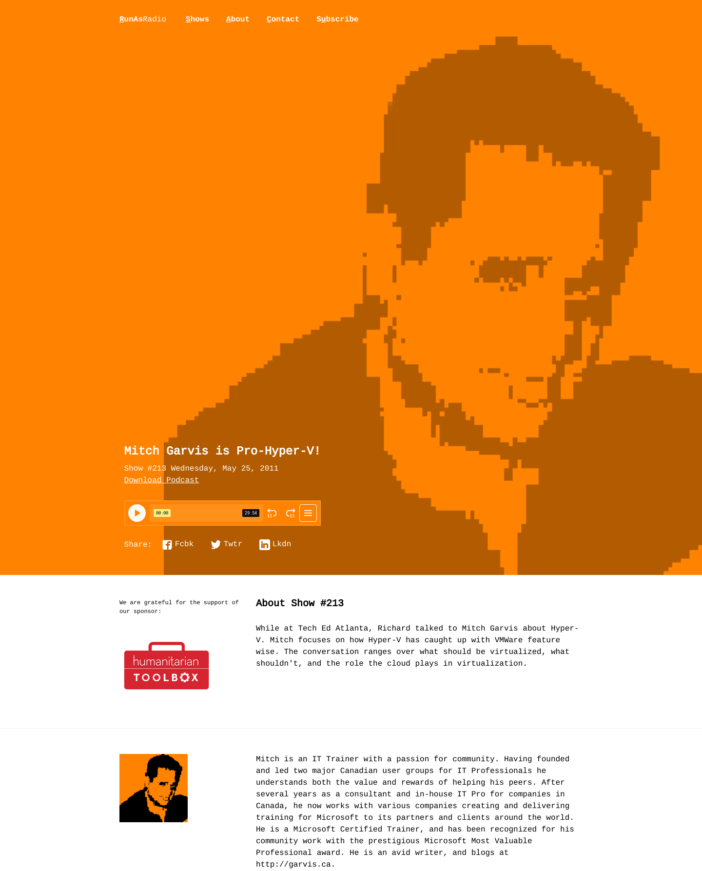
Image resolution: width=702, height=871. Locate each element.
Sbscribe (337, 19)
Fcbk (184, 544)
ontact (283, 19)
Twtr (233, 544)
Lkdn (282, 544)
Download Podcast (161, 480)
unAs (142, 20)
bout (238, 19)
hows (197, 19)
